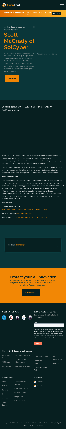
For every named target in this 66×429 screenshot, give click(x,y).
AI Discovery (6, 362)
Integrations (18, 397)
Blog (3, 394)
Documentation (20, 392)
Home (4, 382)
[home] (13, 5)
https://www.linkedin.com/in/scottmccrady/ (31, 217)
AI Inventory (6, 366)
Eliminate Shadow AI (22, 355)
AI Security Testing (41, 356)
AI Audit (56, 363)
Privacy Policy (55, 423)
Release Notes (19, 401)
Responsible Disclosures (36, 425)
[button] (62, 5)
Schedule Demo (31, 292)
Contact (5, 390)
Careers (5, 398)
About (4, 386)
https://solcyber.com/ (24, 213)
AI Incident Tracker (21, 388)
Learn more (56, 13)
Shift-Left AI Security (23, 366)
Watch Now (12, 77)
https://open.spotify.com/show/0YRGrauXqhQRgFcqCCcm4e (24, 209)
